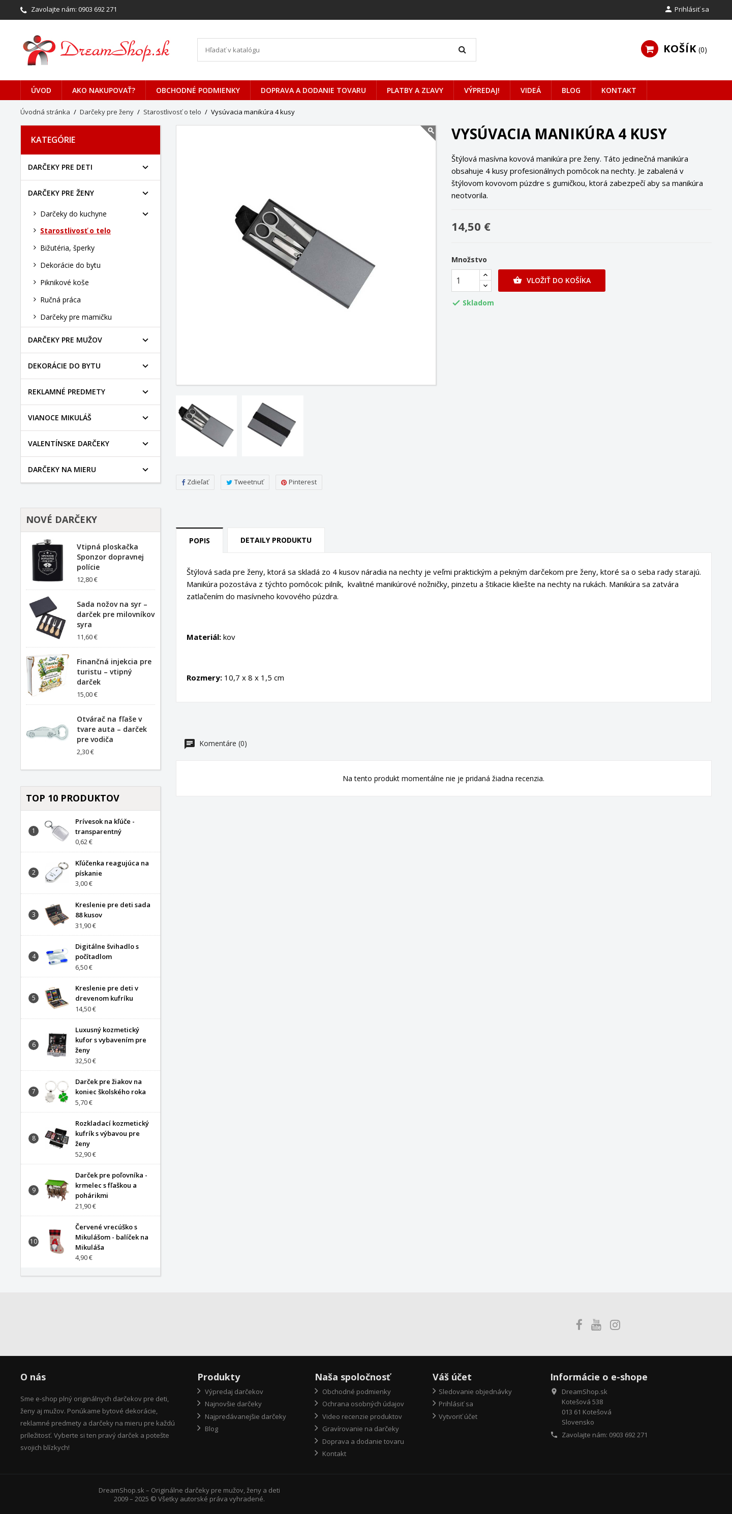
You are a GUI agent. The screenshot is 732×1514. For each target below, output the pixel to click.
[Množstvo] (465, 280)
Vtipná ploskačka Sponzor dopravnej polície (110, 557)
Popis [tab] (199, 540)
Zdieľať (195, 481)
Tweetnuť (245, 481)
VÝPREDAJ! (482, 90)
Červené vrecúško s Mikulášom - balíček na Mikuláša (111, 1237)
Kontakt (618, 90)
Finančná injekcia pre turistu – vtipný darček (114, 672)
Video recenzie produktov (361, 1416)
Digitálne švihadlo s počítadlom (107, 951)
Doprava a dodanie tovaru (313, 90)
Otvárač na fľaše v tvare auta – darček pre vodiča (112, 729)
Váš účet (452, 1377)
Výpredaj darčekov (233, 1391)
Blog (571, 90)
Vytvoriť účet (458, 1416)
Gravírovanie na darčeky (360, 1428)
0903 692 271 (97, 9)
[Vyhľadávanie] (336, 49)
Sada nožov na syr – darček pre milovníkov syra (116, 614)
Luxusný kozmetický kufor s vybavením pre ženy (110, 1040)
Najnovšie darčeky (232, 1403)
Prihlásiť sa (456, 1403)
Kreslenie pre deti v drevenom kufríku (106, 993)
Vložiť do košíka (552, 280)
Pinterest (299, 481)
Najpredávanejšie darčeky (244, 1416)
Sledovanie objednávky (475, 1391)
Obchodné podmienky (198, 90)
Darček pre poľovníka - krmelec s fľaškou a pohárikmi (111, 1185)
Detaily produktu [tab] (276, 540)
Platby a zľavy (415, 90)
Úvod (41, 90)
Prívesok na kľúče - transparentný (105, 826)
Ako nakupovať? (103, 90)
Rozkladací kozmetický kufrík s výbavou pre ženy (112, 1133)
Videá (531, 90)
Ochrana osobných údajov (362, 1403)
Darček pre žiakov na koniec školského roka (110, 1086)
